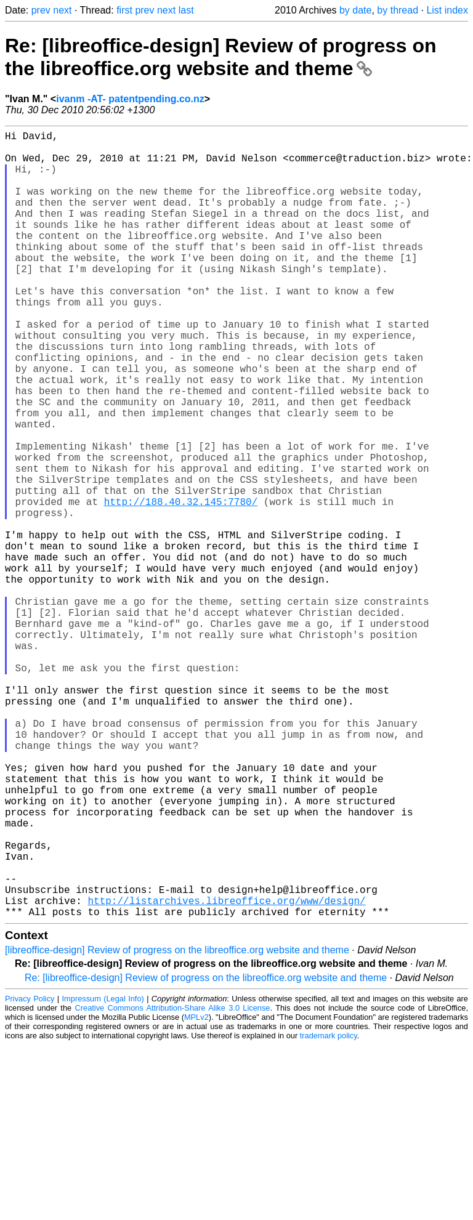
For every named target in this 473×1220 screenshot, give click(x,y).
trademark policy (328, 1210)
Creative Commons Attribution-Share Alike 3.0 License (172, 1182)
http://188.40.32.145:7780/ (181, 585)
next (62, 10)
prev (41, 10)
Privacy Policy (29, 1173)
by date (355, 10)
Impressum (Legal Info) (103, 1173)
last (186, 10)
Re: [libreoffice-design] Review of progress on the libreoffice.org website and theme (221, 56)
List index (447, 10)
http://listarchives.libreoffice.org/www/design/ (226, 1073)
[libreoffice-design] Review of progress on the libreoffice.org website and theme (177, 1125)
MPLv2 (196, 1192)
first (124, 10)
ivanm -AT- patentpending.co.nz (130, 99)
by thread (397, 10)
